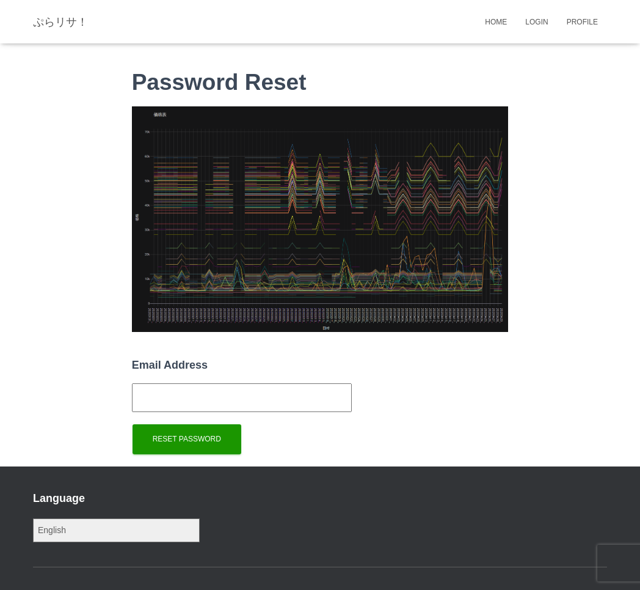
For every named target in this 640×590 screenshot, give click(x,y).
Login (536, 22)
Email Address (170, 365)
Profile (582, 22)
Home (496, 22)
